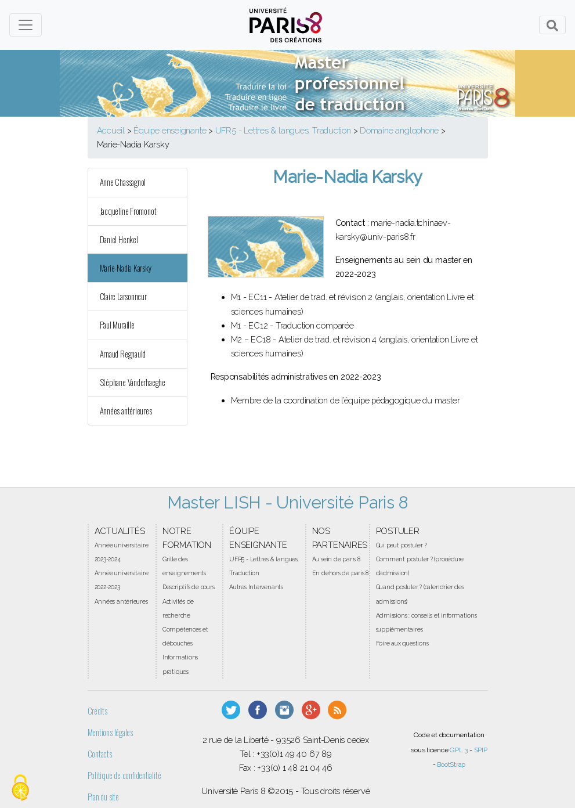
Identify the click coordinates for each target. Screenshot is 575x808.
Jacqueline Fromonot (128, 211)
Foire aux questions (402, 643)
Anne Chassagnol (123, 182)
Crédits (97, 711)
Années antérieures (126, 411)
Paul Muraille (117, 325)
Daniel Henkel (119, 239)
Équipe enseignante (169, 130)
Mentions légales (110, 732)
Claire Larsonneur (123, 296)
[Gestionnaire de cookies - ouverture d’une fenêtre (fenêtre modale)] (20, 788)
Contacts (100, 754)
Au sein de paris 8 (336, 559)
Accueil (111, 130)
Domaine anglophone (399, 130)
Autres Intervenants (256, 586)
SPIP (480, 750)
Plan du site (103, 797)
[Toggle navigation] (25, 25)
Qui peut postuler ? (401, 545)
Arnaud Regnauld (123, 354)
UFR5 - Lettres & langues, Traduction (283, 130)
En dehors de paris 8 (340, 572)
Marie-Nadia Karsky (126, 268)
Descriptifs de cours (188, 586)
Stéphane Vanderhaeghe (132, 382)
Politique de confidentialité (124, 775)
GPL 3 (459, 750)
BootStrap (451, 764)
